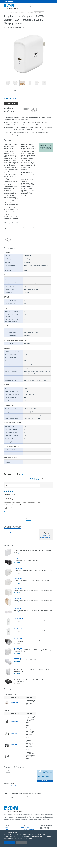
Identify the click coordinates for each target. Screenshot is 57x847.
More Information (21, 843)
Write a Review (48, 478)
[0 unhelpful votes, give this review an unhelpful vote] (11, 508)
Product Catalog (13, 12)
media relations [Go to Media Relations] (25, 827)
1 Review (14, 98)
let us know (44, 796)
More (50, 83)
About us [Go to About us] (6, 827)
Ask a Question (11, 532)
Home (5, 12)
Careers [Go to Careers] (6, 829)
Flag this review (7, 511)
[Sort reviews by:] (22, 485)
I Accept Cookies (9, 843)
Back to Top (28, 520)
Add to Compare (9, 108)
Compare (17, 710)
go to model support (46, 780)
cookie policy (29, 838)
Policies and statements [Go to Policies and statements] (27, 829)
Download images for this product (15, 786)
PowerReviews (25, 474)
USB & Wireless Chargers (26, 12)
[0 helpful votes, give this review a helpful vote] (6, 508)
